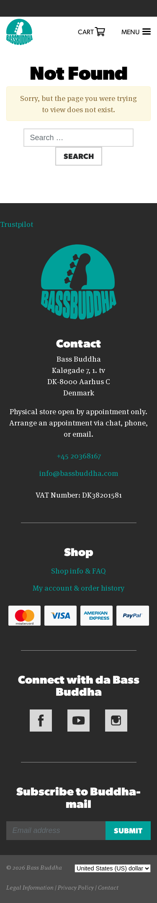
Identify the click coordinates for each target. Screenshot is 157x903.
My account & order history (78, 587)
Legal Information (30, 887)
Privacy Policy (76, 887)
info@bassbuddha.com (78, 472)
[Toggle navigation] (135, 32)
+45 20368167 (79, 455)
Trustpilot (16, 223)
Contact (108, 887)
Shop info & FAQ (78, 570)
